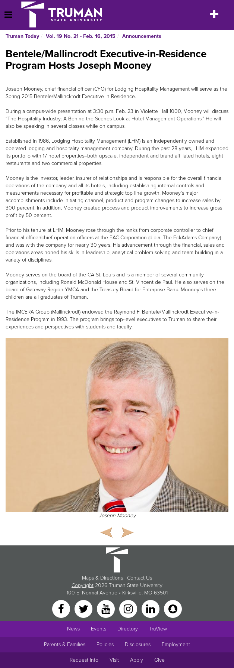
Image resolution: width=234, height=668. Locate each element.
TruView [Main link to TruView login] (158, 629)
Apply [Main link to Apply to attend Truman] (136, 660)
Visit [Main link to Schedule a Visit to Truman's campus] (114, 660)
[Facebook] (62, 609)
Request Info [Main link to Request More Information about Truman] (84, 660)
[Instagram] (129, 609)
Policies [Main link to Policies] (105, 644)
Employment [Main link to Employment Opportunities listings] (176, 644)
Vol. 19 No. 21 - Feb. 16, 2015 (81, 36)
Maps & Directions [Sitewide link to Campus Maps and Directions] (102, 578)
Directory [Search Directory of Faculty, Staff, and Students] (127, 629)
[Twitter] (84, 609)
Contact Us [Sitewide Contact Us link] (139, 578)
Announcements (141, 36)
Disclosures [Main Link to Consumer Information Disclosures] (138, 644)
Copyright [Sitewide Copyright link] (83, 585)
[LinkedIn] (151, 609)
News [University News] (73, 629)
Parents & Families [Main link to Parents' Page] (64, 644)
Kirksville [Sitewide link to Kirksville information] (132, 593)
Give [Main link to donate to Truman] (159, 660)
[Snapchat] (172, 609)
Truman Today (22, 36)
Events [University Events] (98, 629)
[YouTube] (106, 609)
